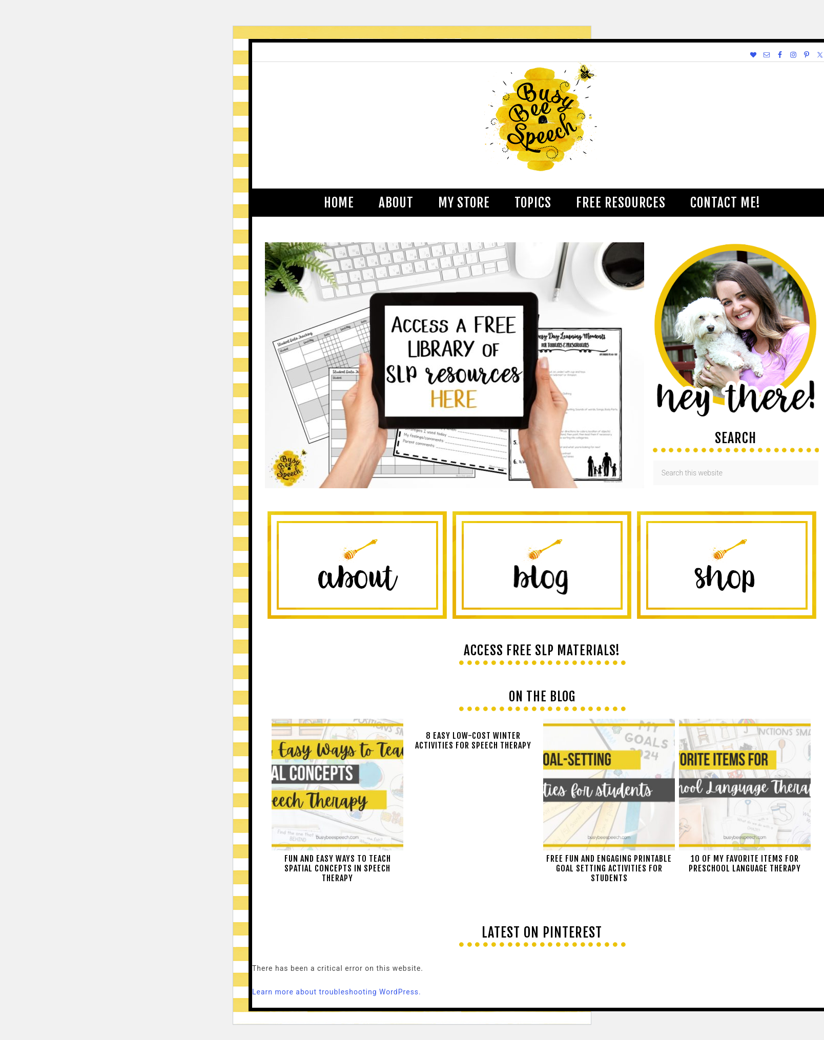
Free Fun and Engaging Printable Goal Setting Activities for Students (609, 868)
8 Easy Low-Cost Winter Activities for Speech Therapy (473, 741)
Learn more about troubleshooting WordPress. (336, 992)
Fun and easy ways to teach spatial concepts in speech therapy (337, 868)
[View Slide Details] (454, 486)
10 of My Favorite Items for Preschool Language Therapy (745, 863)
